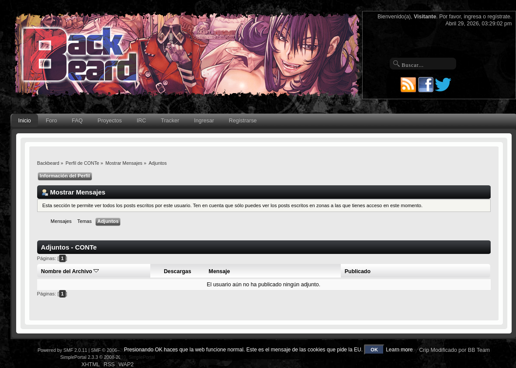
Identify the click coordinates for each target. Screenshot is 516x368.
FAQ (77, 121)
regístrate (499, 17)
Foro (51, 121)
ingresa (472, 17)
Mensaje (219, 271)
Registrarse (243, 121)
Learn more (399, 350)
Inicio (24, 121)
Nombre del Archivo (70, 271)
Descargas (177, 271)
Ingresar (204, 121)
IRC (141, 121)
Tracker (170, 121)
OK (374, 349)
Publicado (358, 271)
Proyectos (109, 121)
